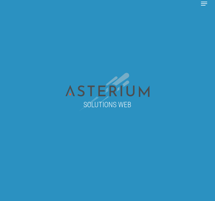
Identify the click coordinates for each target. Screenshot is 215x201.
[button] (204, 3)
